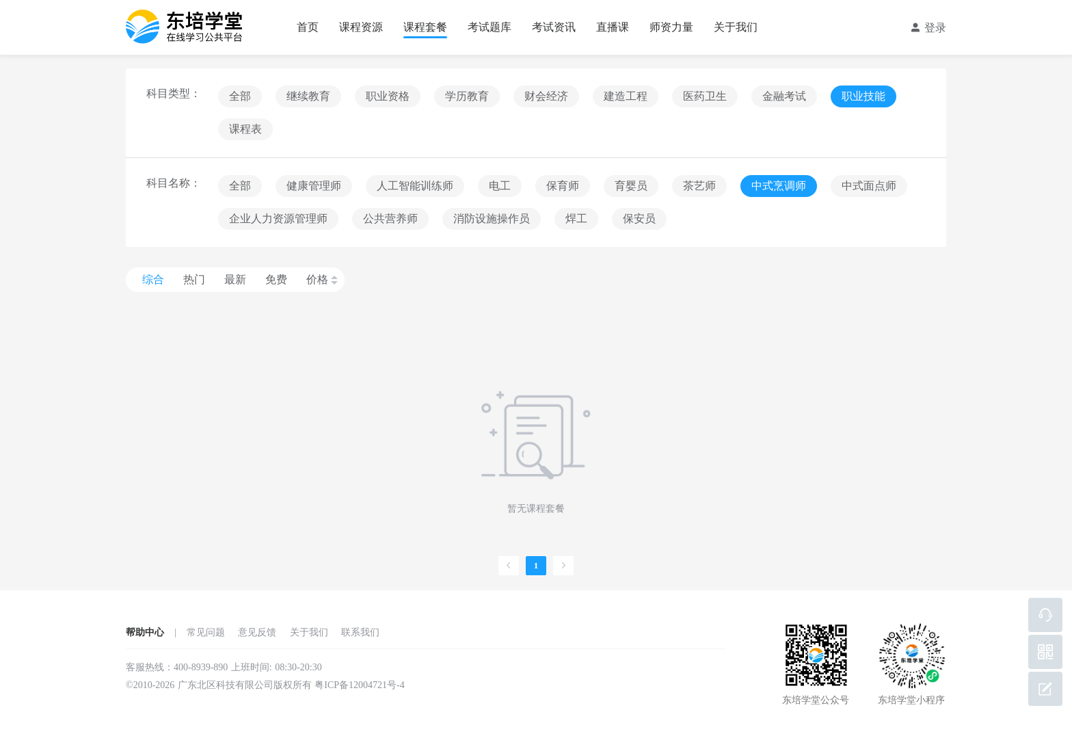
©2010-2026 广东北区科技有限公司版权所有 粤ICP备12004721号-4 (265, 685)
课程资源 (361, 27)
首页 (308, 27)
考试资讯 (554, 27)
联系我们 (360, 632)
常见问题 (206, 632)
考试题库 (489, 27)
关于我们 (736, 27)
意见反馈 (257, 632)
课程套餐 (425, 27)
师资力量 (671, 27)
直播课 (612, 27)
